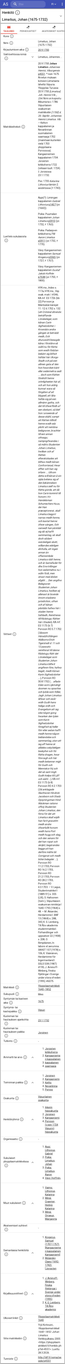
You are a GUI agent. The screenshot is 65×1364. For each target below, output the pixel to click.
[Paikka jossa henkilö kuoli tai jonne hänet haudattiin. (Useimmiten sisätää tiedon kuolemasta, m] (6, 1036)
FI (54, 4)
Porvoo (49, 1089)
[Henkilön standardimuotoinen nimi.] (11, 43)
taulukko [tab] (9, 29)
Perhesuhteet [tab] (28, 29)
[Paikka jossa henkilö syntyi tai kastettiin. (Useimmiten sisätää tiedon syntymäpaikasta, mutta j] (20, 1011)
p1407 (52, 204)
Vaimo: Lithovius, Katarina (50, 1191)
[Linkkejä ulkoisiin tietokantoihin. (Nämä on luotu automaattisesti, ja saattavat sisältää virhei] (21, 1318)
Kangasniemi (52, 1079)
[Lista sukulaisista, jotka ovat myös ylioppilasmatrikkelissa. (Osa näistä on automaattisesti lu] (6, 1165)
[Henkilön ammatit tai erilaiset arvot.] (25, 1057)
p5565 (52, 257)
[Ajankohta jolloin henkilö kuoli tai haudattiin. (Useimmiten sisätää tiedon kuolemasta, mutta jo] (6, 1023)
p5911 (41, 240)
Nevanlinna (51, 1086)
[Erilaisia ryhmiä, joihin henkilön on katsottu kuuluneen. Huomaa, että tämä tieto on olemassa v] (21, 1119)
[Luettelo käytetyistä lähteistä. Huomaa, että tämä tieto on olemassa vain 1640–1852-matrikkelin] (14, 634)
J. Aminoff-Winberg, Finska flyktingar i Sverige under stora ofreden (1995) (53, 1288)
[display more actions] (62, 4)
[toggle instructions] (17, 12)
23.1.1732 (43, 1020)
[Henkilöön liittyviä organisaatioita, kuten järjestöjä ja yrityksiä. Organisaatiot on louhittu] (20, 1139)
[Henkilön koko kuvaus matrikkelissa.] (23, 127)
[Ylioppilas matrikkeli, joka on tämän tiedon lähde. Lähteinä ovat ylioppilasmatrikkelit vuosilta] (17, 987)
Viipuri (41, 1010)
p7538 (41, 277)
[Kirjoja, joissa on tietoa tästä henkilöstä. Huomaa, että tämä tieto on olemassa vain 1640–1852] (26, 1293)
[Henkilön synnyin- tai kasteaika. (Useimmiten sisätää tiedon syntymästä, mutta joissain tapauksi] (11, 1003)
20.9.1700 (43, 50)
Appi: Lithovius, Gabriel (50, 1150)
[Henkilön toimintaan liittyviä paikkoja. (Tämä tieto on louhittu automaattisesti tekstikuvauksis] (26, 1082)
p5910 (51, 221)
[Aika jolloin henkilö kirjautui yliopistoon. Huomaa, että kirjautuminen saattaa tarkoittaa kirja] (27, 49)
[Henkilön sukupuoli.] (17, 994)
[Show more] (32, 57)
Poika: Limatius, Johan (50, 1161)
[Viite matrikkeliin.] (25, 1338)
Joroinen (43, 1032)
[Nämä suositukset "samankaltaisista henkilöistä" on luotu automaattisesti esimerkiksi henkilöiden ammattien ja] (6, 1254)
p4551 (41, 74)
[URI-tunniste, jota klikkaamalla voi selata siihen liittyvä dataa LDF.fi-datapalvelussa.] (16, 1359)
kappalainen (52, 1062)
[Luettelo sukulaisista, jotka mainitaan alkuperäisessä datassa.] (6, 240)
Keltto (48, 1082)
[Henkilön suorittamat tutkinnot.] (15, 1041)
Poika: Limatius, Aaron (50, 1171)
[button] (32, 16)
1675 (41, 1001)
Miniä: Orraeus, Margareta (51, 1215)
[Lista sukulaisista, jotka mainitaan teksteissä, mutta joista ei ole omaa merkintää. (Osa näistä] (24, 1203)
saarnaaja (50, 1066)
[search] (28, 4)
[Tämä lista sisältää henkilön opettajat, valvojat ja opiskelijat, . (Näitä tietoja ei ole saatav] (6, 1229)
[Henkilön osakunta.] (17, 1098)
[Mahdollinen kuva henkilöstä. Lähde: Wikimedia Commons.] (12, 36)
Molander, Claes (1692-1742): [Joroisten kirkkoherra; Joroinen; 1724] (52, 1268)
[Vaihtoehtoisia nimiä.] (6, 58)
